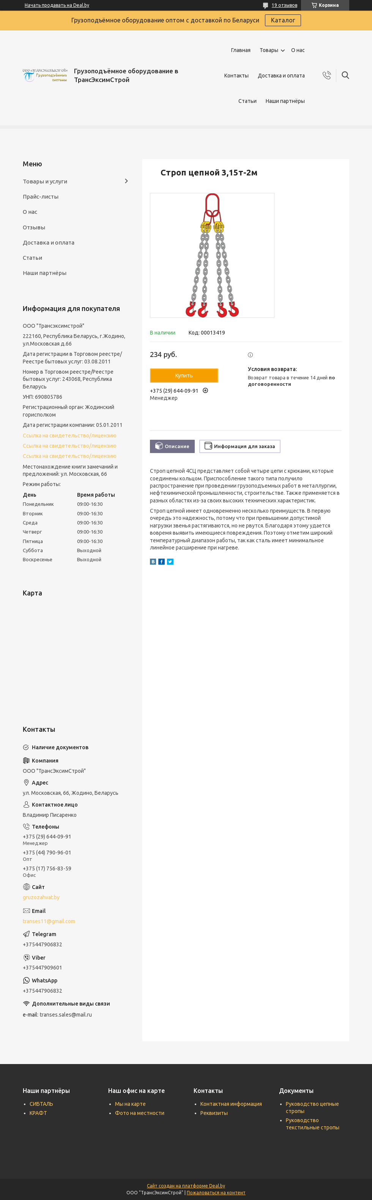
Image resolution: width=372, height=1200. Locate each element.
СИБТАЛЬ (41, 1104)
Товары (269, 50)
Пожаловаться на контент (216, 1192)
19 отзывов (284, 5)
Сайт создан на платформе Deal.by (186, 1185)
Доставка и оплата (281, 76)
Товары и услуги (45, 181)
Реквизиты (214, 1113)
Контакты (236, 76)
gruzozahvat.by (41, 897)
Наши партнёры (285, 101)
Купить (184, 376)
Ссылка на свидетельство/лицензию (70, 436)
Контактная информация (231, 1104)
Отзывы (34, 227)
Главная (241, 50)
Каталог (283, 20)
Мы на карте (130, 1104)
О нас (298, 50)
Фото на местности (139, 1113)
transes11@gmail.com (49, 921)
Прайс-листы (40, 196)
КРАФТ (38, 1113)
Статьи (247, 101)
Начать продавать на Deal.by (57, 5)
